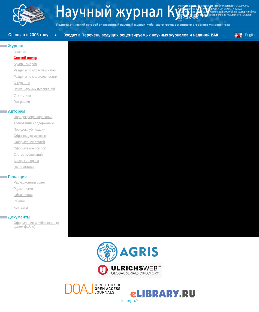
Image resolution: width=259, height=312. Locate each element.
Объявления (23, 195)
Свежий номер (25, 58)
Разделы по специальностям (35, 77)
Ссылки (19, 201)
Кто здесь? (129, 301)
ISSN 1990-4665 (188, 17)
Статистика (22, 95)
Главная (20, 51)
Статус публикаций (28, 155)
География (22, 102)
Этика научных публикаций (34, 89)
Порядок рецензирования (33, 117)
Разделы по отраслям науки (35, 70)
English (245, 35)
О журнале (22, 83)
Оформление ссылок (30, 148)
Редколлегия (23, 189)
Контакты (21, 207)
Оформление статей (29, 142)
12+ (181, 21)
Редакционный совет (29, 182)
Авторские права (26, 161)
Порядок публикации (29, 129)
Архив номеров (25, 64)
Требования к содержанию (34, 123)
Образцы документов (30, 136)
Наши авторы (24, 167)
